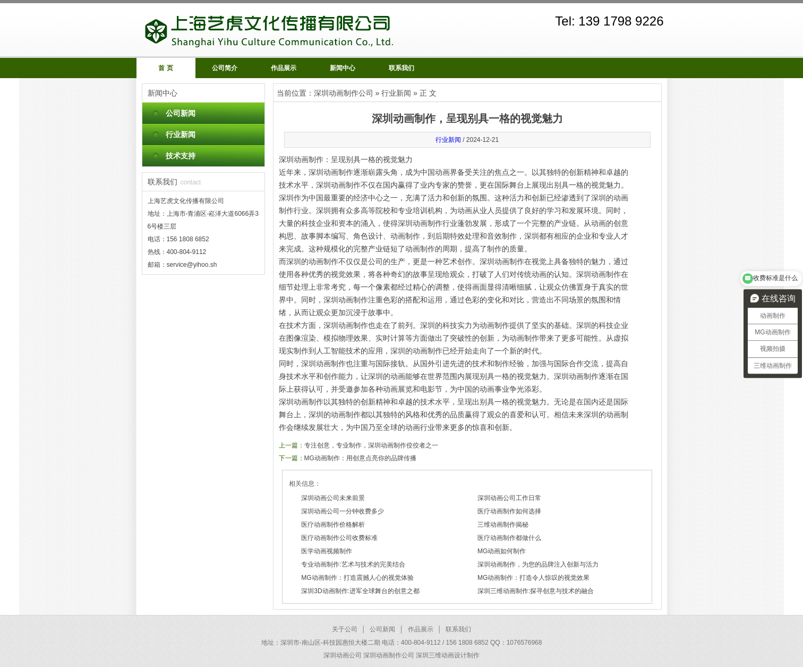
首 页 (165, 68)
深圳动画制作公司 (343, 93)
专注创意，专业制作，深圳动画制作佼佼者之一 (371, 445)
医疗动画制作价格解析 (333, 524)
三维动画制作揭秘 (502, 524)
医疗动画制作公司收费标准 (339, 538)
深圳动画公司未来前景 (333, 498)
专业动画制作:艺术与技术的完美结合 (353, 564)
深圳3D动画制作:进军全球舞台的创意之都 (360, 591)
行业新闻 (180, 134)
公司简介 (224, 68)
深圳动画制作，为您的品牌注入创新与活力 (538, 564)
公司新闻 (180, 113)
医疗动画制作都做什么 (509, 538)
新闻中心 (342, 68)
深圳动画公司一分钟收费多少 (342, 511)
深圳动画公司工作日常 (509, 498)
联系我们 (401, 68)
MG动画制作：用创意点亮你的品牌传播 (360, 458)
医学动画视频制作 (326, 551)
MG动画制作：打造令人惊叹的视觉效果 (533, 577)
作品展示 (283, 68)
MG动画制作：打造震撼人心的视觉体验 (357, 577)
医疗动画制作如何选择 (509, 511)
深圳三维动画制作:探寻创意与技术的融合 (535, 591)
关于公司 (344, 629)
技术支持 (180, 155)
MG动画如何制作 (501, 551)
